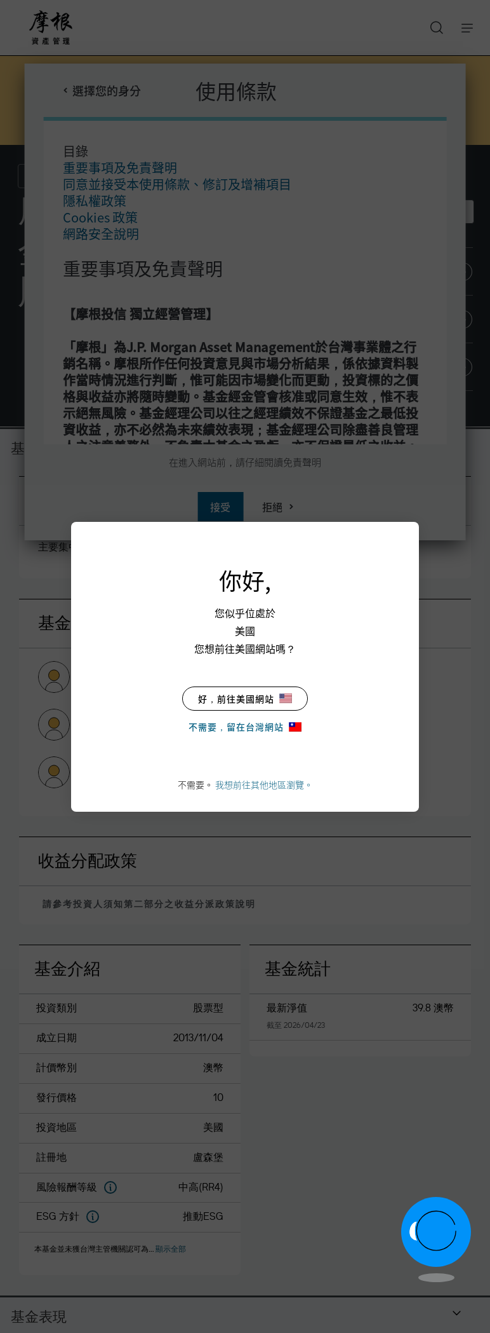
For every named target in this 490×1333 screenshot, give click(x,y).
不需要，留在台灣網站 (245, 726)
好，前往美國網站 (245, 698)
